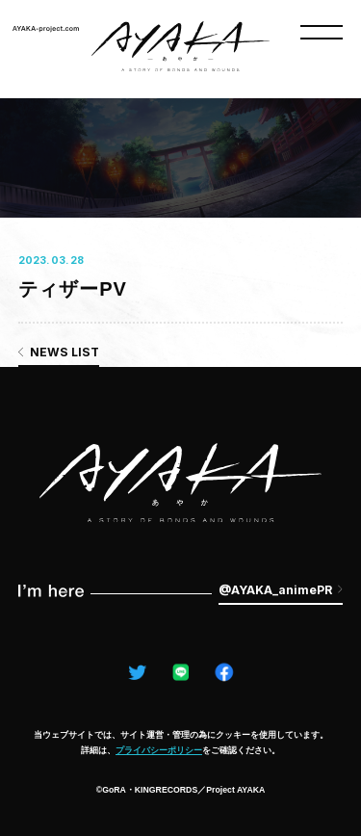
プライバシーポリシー (159, 750)
